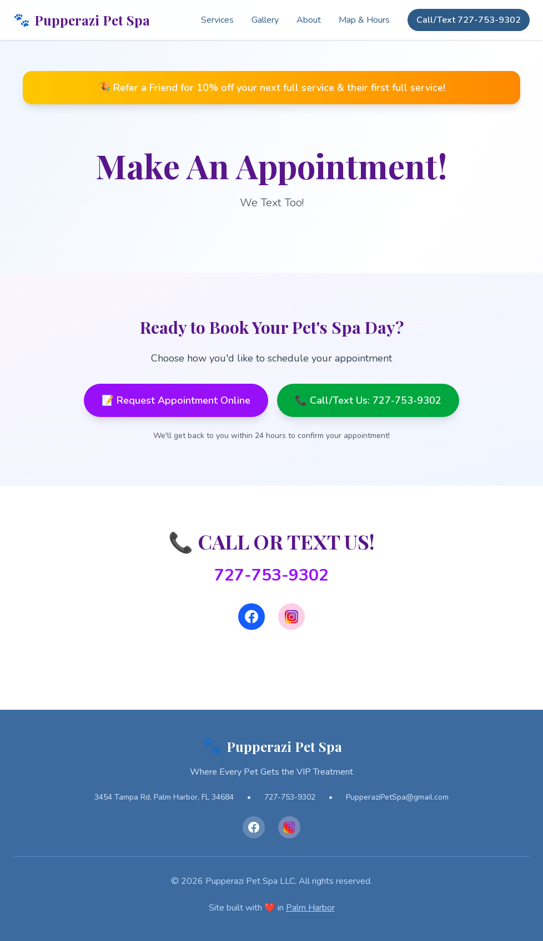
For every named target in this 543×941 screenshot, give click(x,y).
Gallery (265, 20)
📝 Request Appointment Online (176, 400)
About (308, 20)
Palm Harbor (310, 908)
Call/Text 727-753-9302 (468, 20)
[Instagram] (291, 616)
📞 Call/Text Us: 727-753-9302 (368, 400)
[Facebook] (251, 616)
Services (217, 20)
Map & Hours (364, 20)
